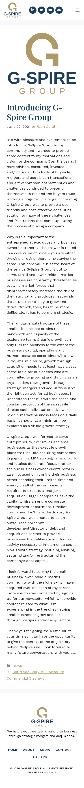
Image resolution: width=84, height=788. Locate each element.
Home (12, 750)
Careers (40, 757)
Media (45, 750)
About (28, 750)
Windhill (50, 772)
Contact (64, 750)
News (17, 665)
